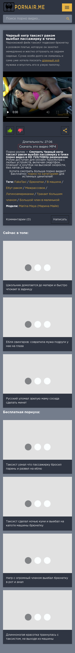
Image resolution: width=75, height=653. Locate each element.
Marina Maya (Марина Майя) (39, 206)
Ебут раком (14, 188)
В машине (54, 182)
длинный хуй (50, 60)
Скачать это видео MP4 (37, 146)
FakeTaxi (20, 182)
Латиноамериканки (20, 194)
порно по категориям (43, 174)
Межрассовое (35, 188)
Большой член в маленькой (39, 200)
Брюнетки (36, 182)
